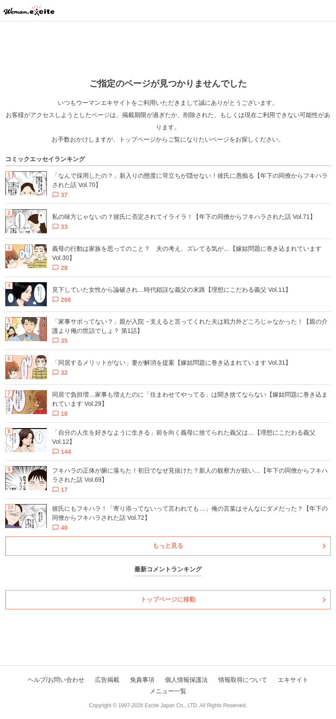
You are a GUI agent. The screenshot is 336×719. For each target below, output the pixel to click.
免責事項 (142, 679)
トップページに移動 (168, 599)
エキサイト (293, 679)
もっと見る (168, 545)
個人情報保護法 (186, 679)
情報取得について (242, 679)
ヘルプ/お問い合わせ (56, 679)
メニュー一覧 (168, 691)
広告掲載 (107, 679)
